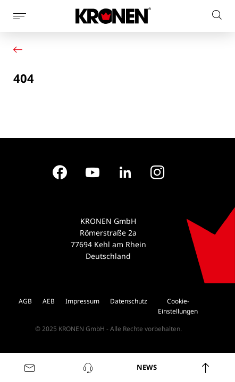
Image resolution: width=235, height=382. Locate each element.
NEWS (147, 367)
